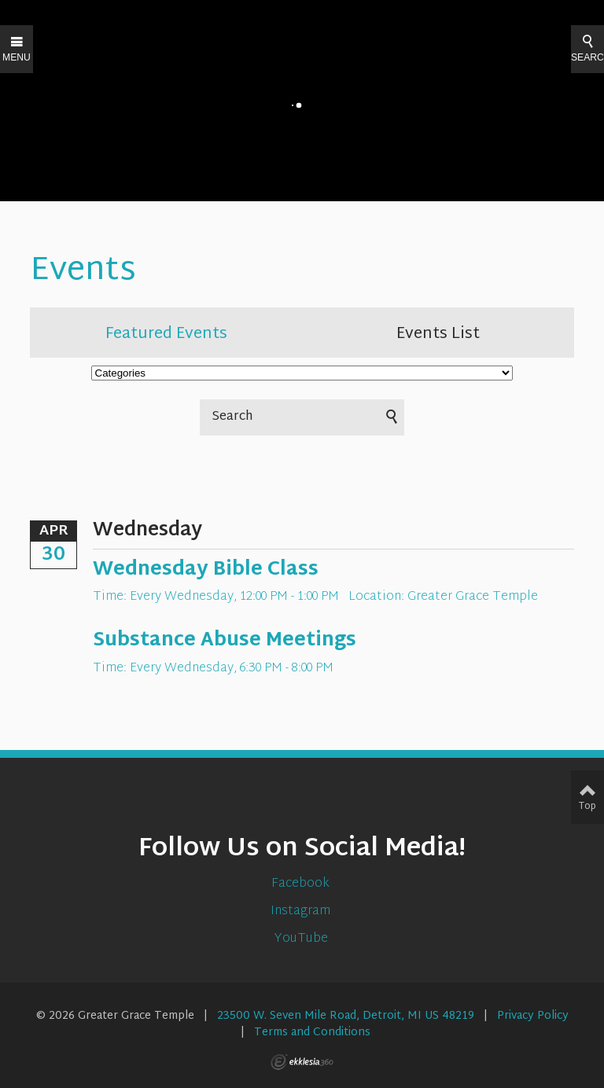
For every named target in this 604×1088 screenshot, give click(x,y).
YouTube (302, 939)
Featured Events (166, 334)
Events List (438, 334)
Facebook (302, 884)
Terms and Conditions (312, 1032)
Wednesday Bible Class (206, 570)
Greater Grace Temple (472, 597)
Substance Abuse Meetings (224, 640)
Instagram (302, 911)
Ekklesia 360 (302, 1062)
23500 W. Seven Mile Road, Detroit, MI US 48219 (345, 1016)
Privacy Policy (533, 1016)
